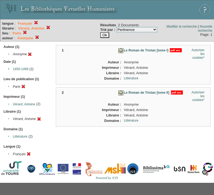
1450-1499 (20, 69)
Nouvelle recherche (205, 28)
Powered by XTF (107, 178)
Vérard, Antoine (24, 104)
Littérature (20, 136)
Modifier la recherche (182, 26)
